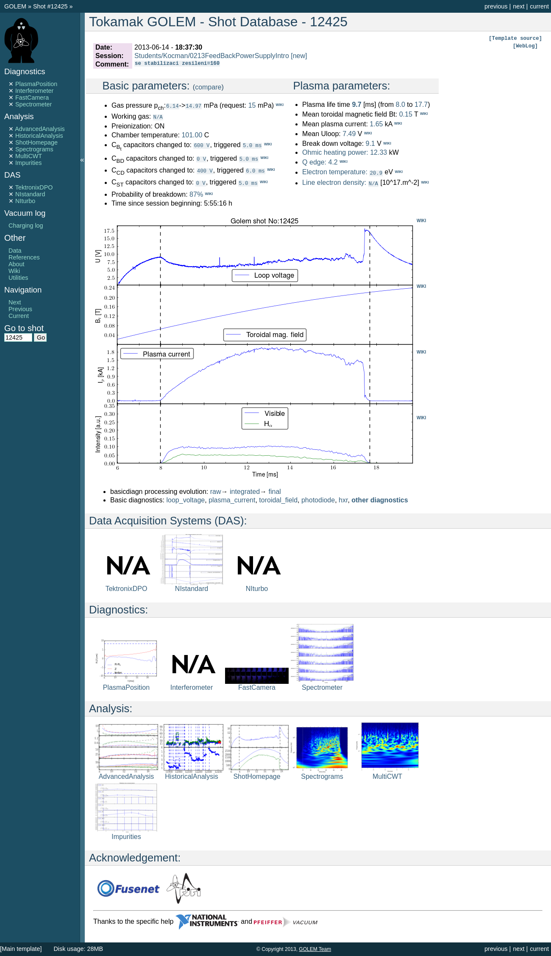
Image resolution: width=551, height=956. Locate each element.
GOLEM (16, 6)
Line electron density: (334, 182)
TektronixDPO (34, 187)
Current (18, 315)
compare (208, 87)
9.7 (356, 104)
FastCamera (32, 97)
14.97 (193, 105)
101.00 (191, 134)
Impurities (28, 162)
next (518, 6)
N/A (158, 116)
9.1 (370, 144)
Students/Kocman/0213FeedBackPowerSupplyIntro (211, 55)
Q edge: (314, 162)
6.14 (172, 105)
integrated (245, 491)
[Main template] (21, 948)
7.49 (349, 133)
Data (14, 250)
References (24, 257)
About (16, 264)
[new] (299, 55)
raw (215, 491)
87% (196, 194)
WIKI (421, 220)
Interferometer (34, 90)
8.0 (400, 104)
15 (252, 105)
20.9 (376, 172)
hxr (343, 499)
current (539, 6)
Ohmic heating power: (336, 152)
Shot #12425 (50, 6)
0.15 (405, 114)
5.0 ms (252, 144)
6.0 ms (255, 170)
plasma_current (232, 499)
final (275, 491)
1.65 (376, 124)
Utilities (18, 277)
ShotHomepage (36, 142)
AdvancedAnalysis (40, 128)
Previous (20, 309)
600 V (201, 144)
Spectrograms (34, 149)
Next (14, 302)
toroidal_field (278, 499)
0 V (201, 158)
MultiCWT (28, 156)
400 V (205, 170)
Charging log (25, 225)
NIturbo (25, 201)
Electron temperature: (334, 172)
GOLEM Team (315, 949)
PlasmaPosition (36, 84)
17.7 (421, 104)
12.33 (378, 152)
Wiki (14, 271)
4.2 (332, 162)
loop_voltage (186, 499)
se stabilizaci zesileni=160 (177, 64)
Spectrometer (33, 104)
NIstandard (30, 194)
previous (495, 6)
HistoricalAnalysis (39, 135)
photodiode (318, 499)
